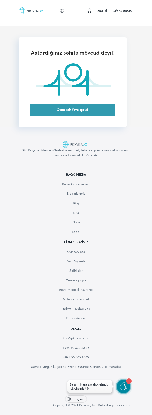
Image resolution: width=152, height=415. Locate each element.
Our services (76, 252)
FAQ (76, 213)
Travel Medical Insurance (76, 290)
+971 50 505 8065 (76, 357)
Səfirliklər (75, 271)
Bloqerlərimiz (76, 194)
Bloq (76, 203)
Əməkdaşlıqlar (76, 280)
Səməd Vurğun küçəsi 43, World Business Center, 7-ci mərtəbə (76, 367)
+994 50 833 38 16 (76, 348)
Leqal (76, 232)
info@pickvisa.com (76, 338)
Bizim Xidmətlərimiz (76, 184)
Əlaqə (76, 222)
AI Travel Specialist (76, 299)
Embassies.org (76, 318)
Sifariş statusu (123, 11)
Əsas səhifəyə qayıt (72, 109)
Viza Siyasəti (76, 261)
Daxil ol (102, 11)
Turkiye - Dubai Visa (76, 309)
